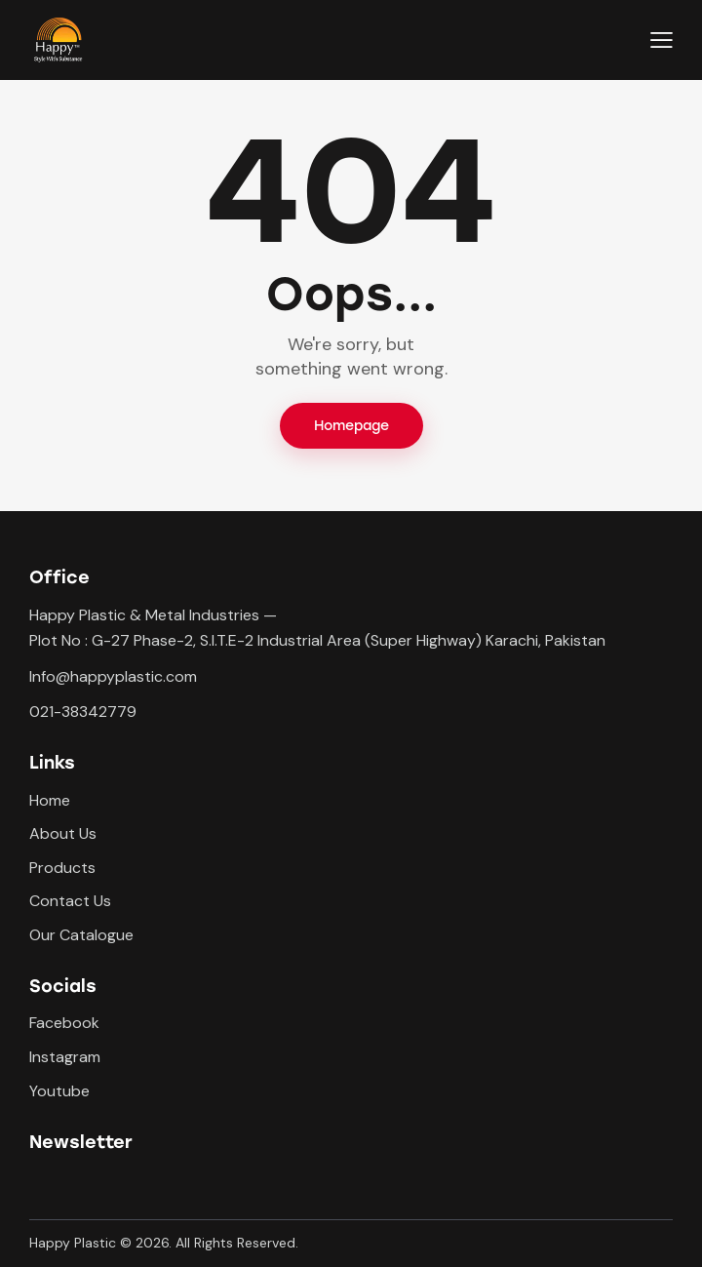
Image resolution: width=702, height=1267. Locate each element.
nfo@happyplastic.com (114, 676)
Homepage (351, 425)
